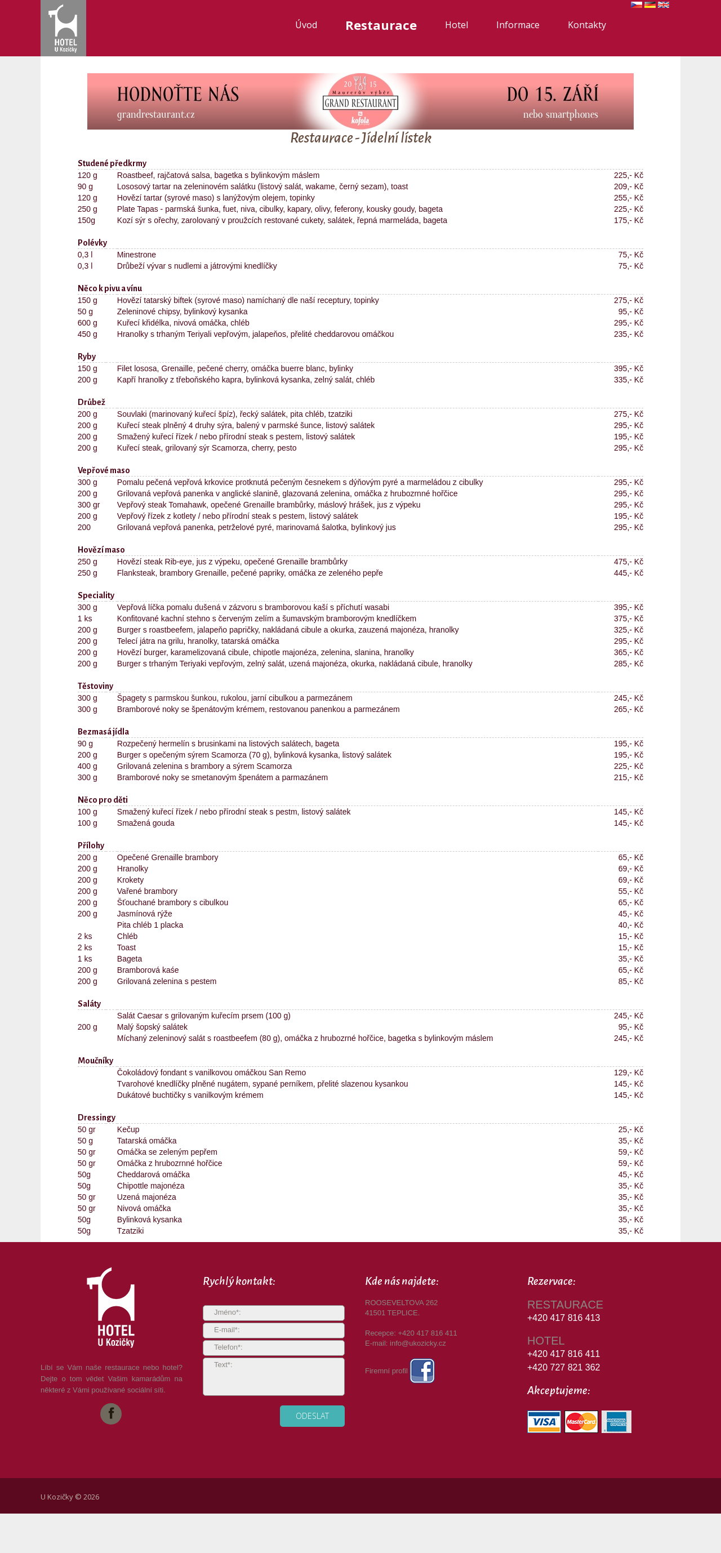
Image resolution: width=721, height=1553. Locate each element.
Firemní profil (400, 1371)
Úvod (306, 25)
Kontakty (587, 25)
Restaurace (381, 24)
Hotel (456, 25)
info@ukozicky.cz (418, 1343)
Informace (518, 25)
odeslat (312, 1415)
